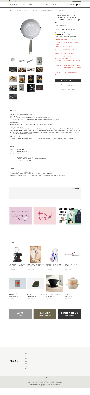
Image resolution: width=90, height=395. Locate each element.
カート (77, 5)
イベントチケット (28, 371)
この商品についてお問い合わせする (68, 89)
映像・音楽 (27, 358)
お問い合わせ (46, 358)
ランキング (36, 4)
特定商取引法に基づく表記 (49, 368)
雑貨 (26, 363)
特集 (43, 4)
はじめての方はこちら (77, 1)
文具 (26, 361)
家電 (26, 366)
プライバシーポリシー (48, 373)
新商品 (30, 4)
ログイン (72, 4)
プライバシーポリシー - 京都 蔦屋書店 (51, 375)
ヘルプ (45, 356)
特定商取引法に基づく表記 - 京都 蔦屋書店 (52, 371)
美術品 (26, 353)
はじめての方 (46, 353)
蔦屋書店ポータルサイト (67, 353)
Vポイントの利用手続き (60, 36)
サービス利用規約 (47, 361)
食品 (26, 368)
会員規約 (45, 366)
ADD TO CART (69, 80)
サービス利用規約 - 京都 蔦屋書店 (50, 363)
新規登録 (67, 4)
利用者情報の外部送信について (50, 378)
